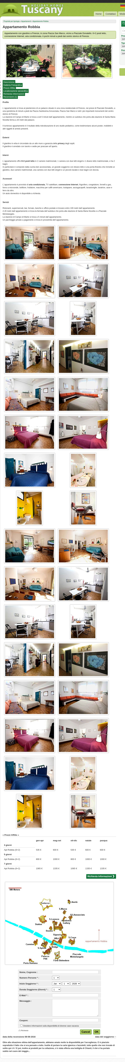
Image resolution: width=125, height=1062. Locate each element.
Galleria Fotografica (12, 85)
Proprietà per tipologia (12, 21)
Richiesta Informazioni (13, 94)
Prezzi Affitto (9, 88)
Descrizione (8, 82)
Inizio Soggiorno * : (29, 983)
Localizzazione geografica (15, 91)
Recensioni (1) (10, 97)
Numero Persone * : (29, 978)
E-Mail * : (24, 995)
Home (99, 14)
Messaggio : (26, 1001)
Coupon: (24, 1020)
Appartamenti (26, 21)
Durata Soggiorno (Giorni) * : (34, 989)
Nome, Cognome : (29, 972)
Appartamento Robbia (40, 21)
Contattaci (110, 14)
